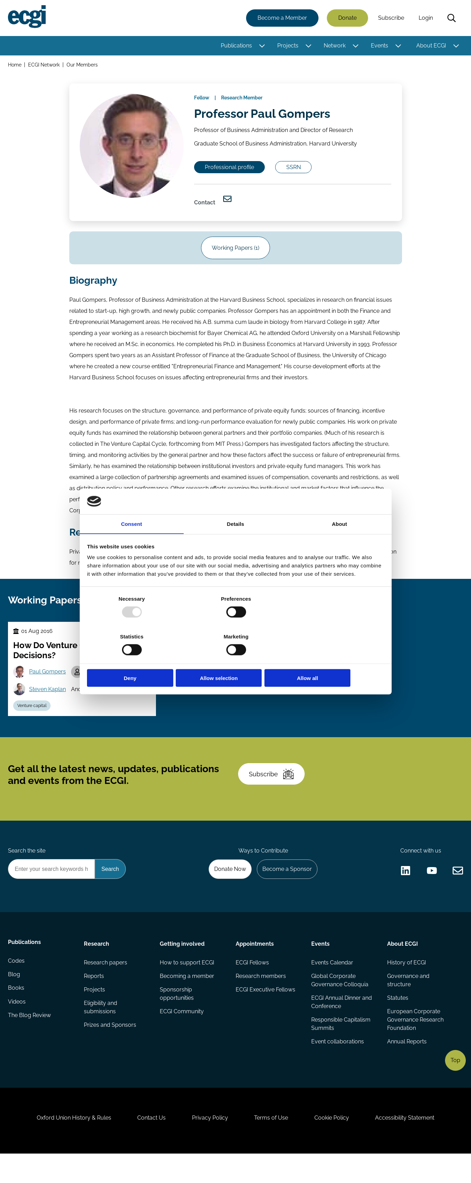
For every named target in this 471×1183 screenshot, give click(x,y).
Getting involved (182, 965)
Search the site (27, 871)
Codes (16, 984)
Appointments (255, 965)
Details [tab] (235, 543)
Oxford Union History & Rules (70, 1145)
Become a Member (282, 18)
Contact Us (149, 1145)
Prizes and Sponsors (110, 1048)
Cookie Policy (334, 1145)
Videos (17, 1026)
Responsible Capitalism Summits (340, 1047)
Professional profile (231, 171)
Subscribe (391, 18)
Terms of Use (272, 1145)
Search (451, 18)
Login (425, 18)
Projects (287, 46)
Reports (94, 998)
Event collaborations (337, 1065)
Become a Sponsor (286, 890)
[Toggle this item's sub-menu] (261, 46)
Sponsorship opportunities (177, 1016)
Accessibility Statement (408, 1145)
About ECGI (431, 46)
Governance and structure (408, 1002)
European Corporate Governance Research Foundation (415, 1042)
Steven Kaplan (48, 703)
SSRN (297, 171)
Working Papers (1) (235, 256)
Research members (261, 998)
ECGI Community (182, 1034)
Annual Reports (407, 1065)
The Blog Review (29, 1040)
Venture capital (32, 719)
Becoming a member (187, 998)
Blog (14, 998)
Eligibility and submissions (100, 1030)
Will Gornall (103, 685)
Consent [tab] (131, 543)
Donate (347, 18)
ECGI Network (44, 65)
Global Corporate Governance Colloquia (339, 1002)
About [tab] (339, 543)
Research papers (106, 984)
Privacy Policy (209, 1145)
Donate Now (228, 890)
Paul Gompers (48, 685)
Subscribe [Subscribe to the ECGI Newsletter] (273, 792)
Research (97, 965)
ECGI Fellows (252, 984)
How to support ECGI (187, 984)
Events (379, 46)
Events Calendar (332, 984)
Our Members (82, 65)
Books (16, 1012)
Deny (136, 659)
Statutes (397, 1020)
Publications (236, 46)
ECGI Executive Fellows (265, 1012)
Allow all (335, 659)
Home (15, 65)
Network (334, 46)
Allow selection (235, 659)
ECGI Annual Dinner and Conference (341, 1024)
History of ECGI (406, 984)
